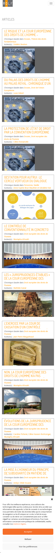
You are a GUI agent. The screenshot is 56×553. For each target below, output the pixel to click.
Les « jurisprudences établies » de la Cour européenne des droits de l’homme (27, 278)
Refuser (28, 539)
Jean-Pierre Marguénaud (23, 337)
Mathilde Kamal (19, 288)
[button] (52, 499)
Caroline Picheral (20, 434)
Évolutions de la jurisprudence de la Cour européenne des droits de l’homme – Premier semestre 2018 (27, 426)
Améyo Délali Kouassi (22, 483)
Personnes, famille (31, 185)
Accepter (28, 532)
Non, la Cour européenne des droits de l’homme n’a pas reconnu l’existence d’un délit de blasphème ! (26, 377)
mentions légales (19, 524)
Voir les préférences (28, 546)
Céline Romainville (20, 142)
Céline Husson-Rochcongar (39, 434)
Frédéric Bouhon (20, 44)
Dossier (27, 39)
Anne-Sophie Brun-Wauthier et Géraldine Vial (32, 188)
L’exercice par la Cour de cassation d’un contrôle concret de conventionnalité (26, 327)
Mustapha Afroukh (21, 239)
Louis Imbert (18, 93)
